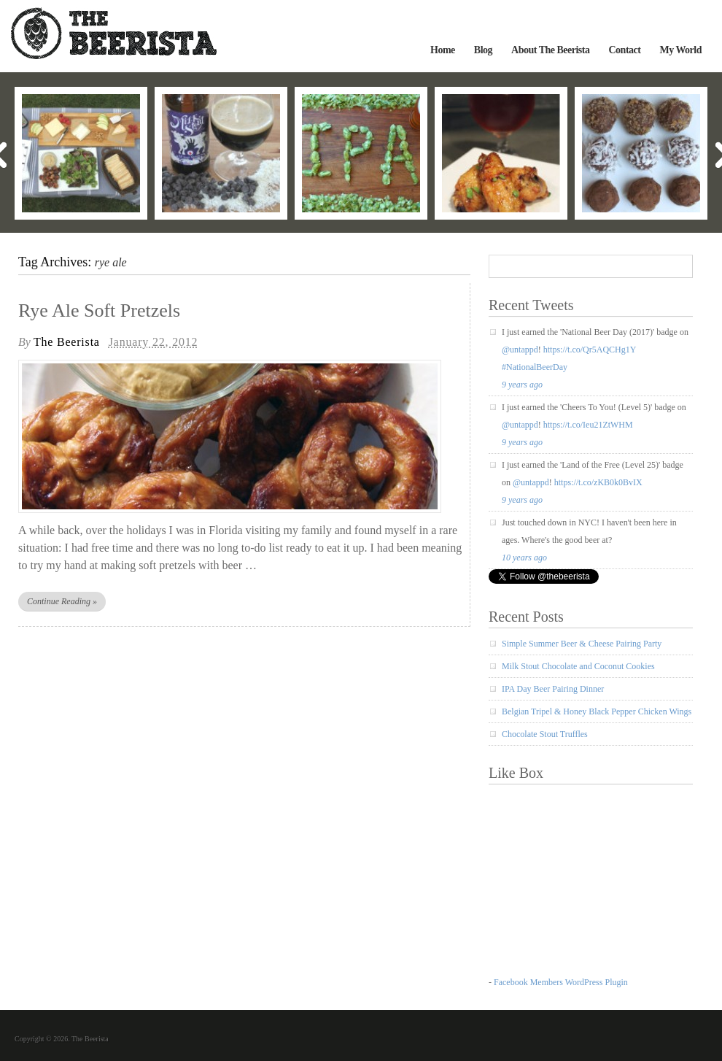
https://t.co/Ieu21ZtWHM (588, 425)
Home (442, 50)
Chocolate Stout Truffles (545, 734)
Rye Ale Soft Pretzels (99, 310)
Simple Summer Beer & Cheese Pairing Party (581, 643)
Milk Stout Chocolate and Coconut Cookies (578, 666)
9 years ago (522, 384)
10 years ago (524, 557)
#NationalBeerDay (534, 367)
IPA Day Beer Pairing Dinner (553, 689)
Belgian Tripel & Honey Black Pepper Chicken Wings (596, 711)
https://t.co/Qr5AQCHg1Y (589, 349)
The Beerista (67, 342)
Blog (483, 50)
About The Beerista (550, 50)
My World (680, 50)
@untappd (520, 349)
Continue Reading (62, 601)
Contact (624, 50)
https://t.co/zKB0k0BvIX (598, 482)
